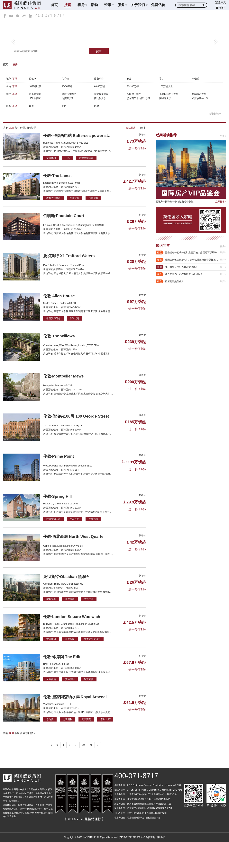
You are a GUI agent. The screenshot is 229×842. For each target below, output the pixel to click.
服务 (120, 5)
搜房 (67, 5)
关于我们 (138, 5)
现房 (31, 106)
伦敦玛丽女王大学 (168, 94)
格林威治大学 (199, 94)
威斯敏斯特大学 (200, 98)
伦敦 (32, 78)
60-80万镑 (99, 86)
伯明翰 (65, 78)
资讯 (107, 5)
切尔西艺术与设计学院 (138, 98)
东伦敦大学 (35, 94)
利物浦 (195, 78)
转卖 (96, 106)
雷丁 (161, 78)
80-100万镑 (133, 86)
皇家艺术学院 (69, 94)
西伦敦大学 (100, 98)
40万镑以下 (35, 86)
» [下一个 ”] (97, 745)
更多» (223, 136)
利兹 (129, 78)
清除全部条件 (216, 113)
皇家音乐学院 (101, 94)
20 (83, 745)
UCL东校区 (35, 98)
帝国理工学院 (134, 94)
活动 (94, 5)
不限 (14, 78)
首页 (54, 5)
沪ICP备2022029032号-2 (132, 837)
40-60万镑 (67, 86)
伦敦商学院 (67, 98)
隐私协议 (160, 837)
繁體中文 (220, 2)
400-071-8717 (49, 15)
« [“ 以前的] (51, 745)
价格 (142, 128)
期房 (64, 106)
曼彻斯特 (99, 78)
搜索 (99, 51)
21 (91, 745)
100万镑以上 (166, 86)
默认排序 (131, 128)
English (220, 7)
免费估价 (158, 5)
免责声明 (150, 837)
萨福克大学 (165, 98)
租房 (81, 5)
